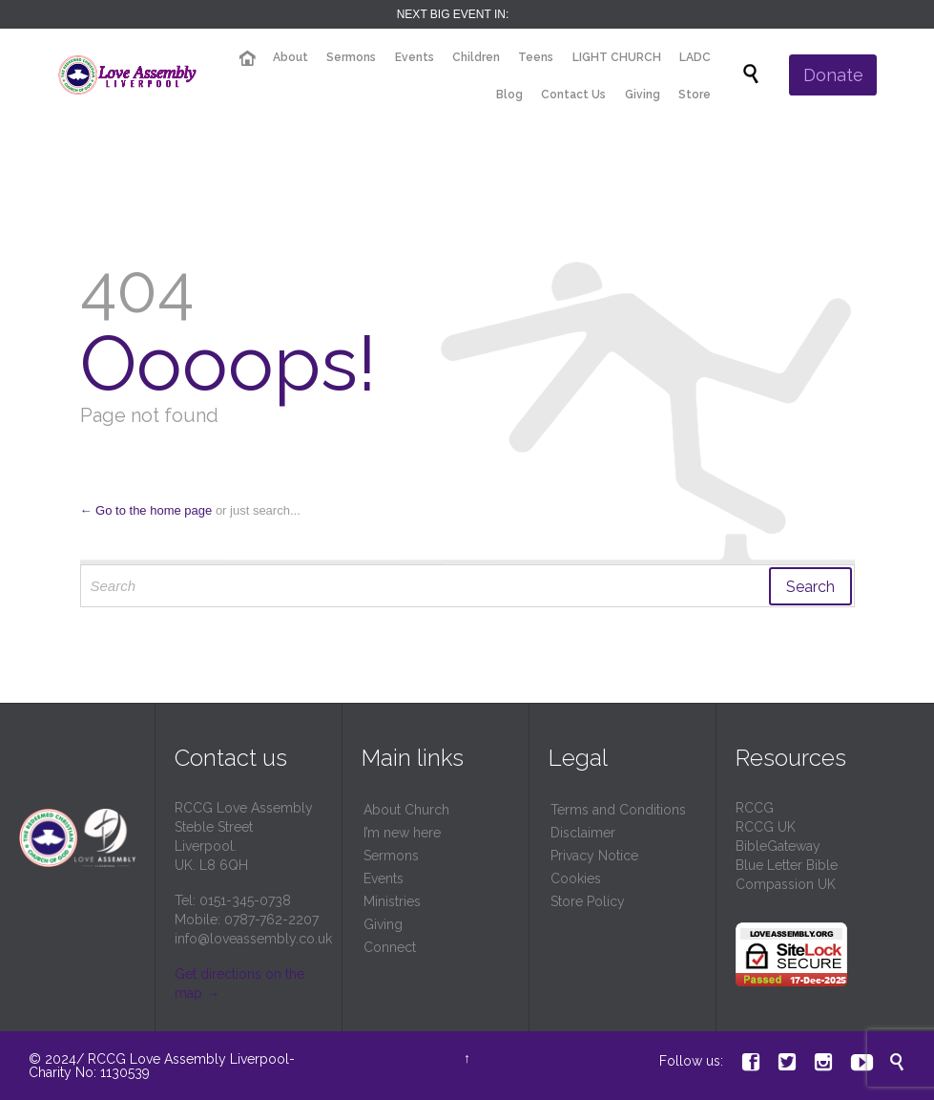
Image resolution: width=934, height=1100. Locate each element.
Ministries (392, 901)
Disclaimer (582, 832)
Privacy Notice (594, 855)
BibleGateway (778, 846)
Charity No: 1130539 (89, 1072)
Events (383, 878)
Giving (383, 924)
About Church (406, 809)
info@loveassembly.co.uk (253, 938)
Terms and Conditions (618, 809)
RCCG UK (766, 827)
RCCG (755, 807)
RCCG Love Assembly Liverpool (188, 1059)
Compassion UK (786, 884)
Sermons (391, 855)
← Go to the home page (146, 510)
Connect (389, 947)
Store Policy (587, 901)
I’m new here (402, 832)
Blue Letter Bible (787, 865)
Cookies (575, 878)
